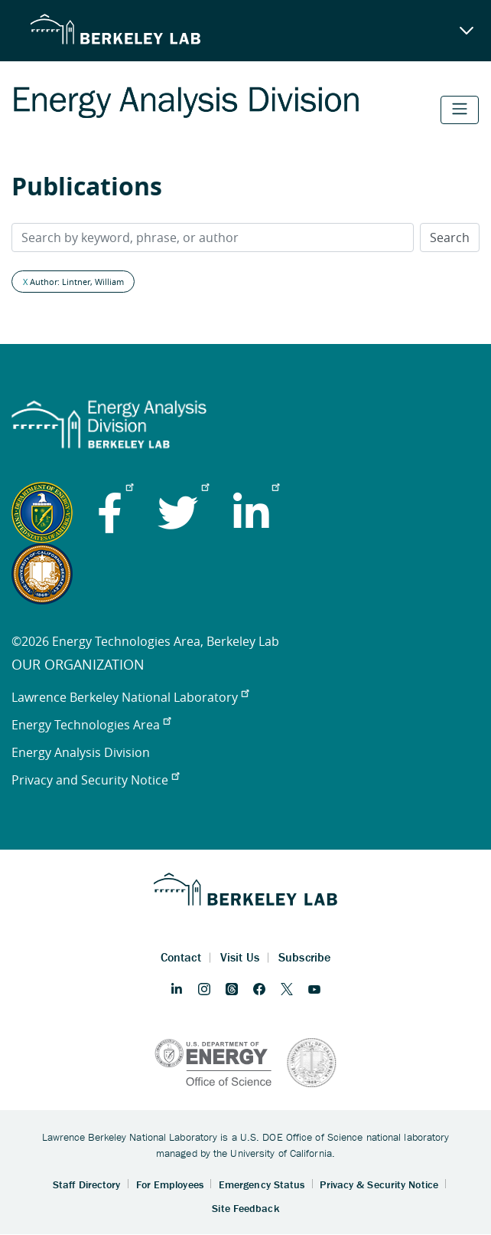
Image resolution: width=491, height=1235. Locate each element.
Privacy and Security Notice (95, 779)
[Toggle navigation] (460, 110)
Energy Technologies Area (91, 724)
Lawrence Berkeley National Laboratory (130, 697)
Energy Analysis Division (80, 752)
